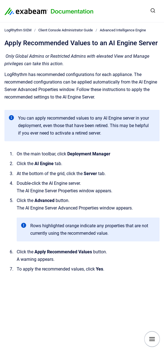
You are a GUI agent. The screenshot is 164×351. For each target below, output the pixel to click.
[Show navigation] (152, 339)
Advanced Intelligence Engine (123, 30)
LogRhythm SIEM (17, 30)
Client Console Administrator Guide (65, 30)
